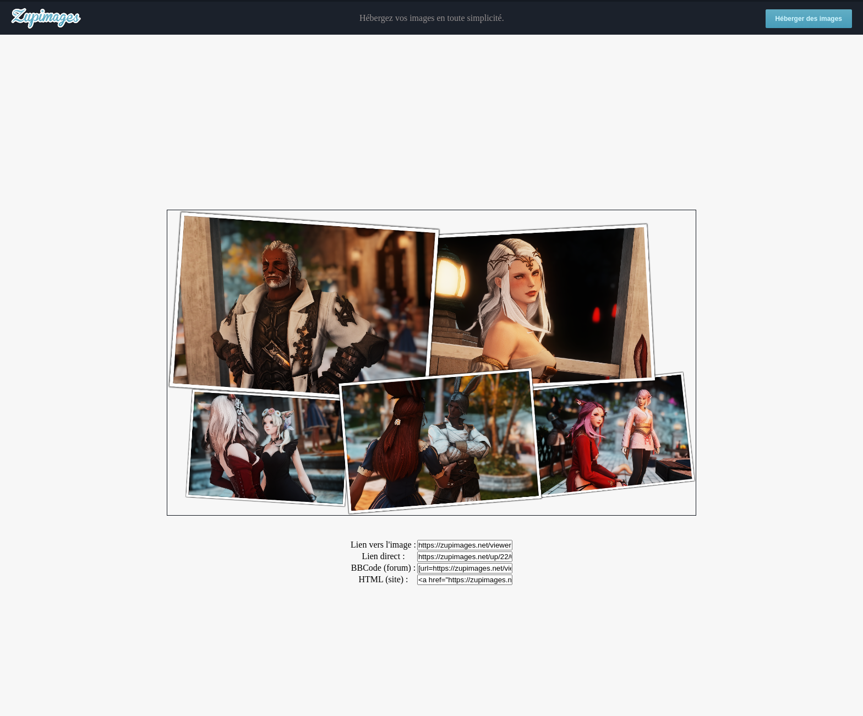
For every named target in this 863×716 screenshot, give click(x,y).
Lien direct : (383, 556)
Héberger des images (808, 19)
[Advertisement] (431, 123)
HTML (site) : (383, 579)
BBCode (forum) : (383, 567)
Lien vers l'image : (383, 544)
